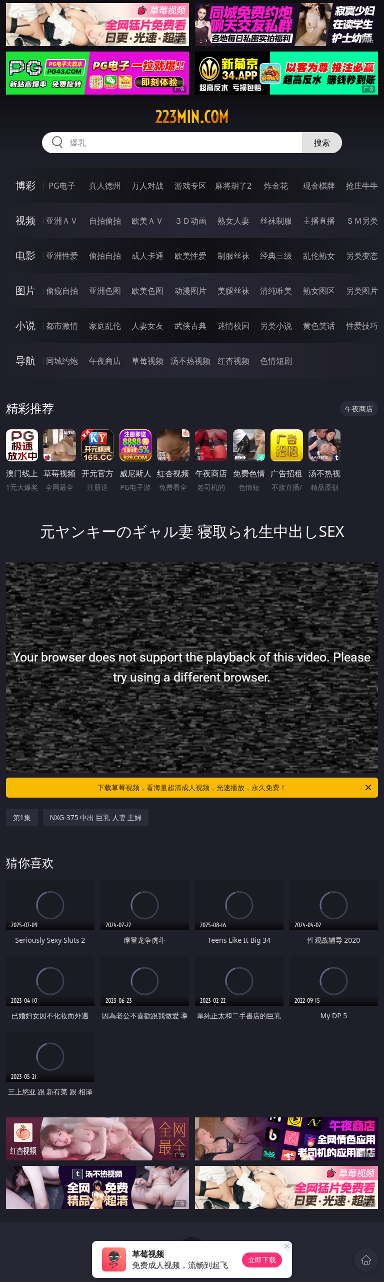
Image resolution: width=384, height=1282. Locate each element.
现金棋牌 (319, 185)
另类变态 (362, 255)
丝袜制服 (276, 220)
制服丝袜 (234, 255)
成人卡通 (148, 255)
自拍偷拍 (105, 220)
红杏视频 (234, 360)
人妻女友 (148, 325)
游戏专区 (190, 185)
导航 (26, 360)
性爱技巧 (362, 325)
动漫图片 (190, 290)
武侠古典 (190, 325)
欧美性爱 (190, 255)
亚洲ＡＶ (62, 220)
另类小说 (276, 325)
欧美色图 (148, 290)
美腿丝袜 (234, 290)
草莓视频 (148, 360)
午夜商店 (105, 360)
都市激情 (62, 325)
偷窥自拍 (62, 290)
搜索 (322, 142)
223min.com (191, 117)
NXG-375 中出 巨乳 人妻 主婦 (96, 817)
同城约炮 (62, 360)
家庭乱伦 (105, 325)
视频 (26, 220)
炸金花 (276, 185)
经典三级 (276, 255)
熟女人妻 (234, 220)
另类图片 (362, 290)
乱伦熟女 (319, 255)
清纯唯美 (276, 290)
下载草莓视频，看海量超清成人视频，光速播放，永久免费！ (235, 788)
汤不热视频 (190, 360)
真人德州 (105, 185)
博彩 (26, 185)
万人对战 (148, 185)
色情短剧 (276, 360)
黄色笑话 (319, 325)
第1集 (22, 817)
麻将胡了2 (233, 185)
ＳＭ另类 (362, 220)
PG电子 (61, 185)
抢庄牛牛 (362, 185)
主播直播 (319, 220)
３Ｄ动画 (190, 220)
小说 (26, 325)
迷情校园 (234, 325)
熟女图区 (319, 290)
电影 (26, 255)
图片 (26, 290)
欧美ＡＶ (148, 220)
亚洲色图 (105, 290)
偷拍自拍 (105, 255)
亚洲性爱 (62, 255)
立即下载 (262, 1259)
